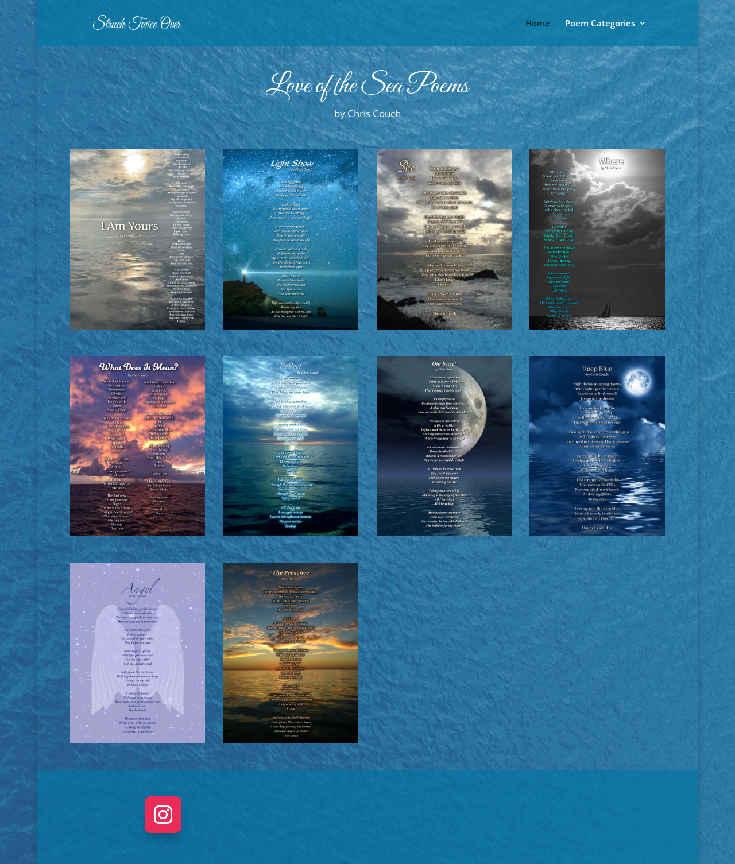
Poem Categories (600, 24)
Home (537, 24)
